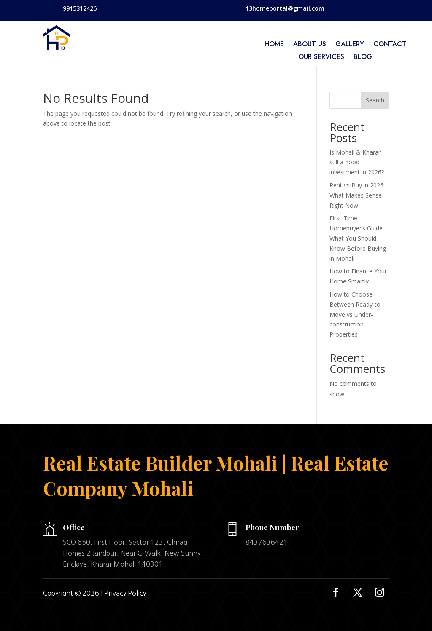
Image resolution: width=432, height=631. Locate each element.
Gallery (349, 45)
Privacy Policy (125, 593)
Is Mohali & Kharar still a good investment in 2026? (356, 162)
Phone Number (272, 527)
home (274, 45)
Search (375, 100)
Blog (363, 57)
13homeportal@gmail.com (285, 8)
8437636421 (267, 542)
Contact (389, 45)
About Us (309, 45)
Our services (321, 57)
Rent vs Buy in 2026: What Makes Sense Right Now (357, 195)
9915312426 (80, 8)
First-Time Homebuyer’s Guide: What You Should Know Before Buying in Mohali (357, 238)
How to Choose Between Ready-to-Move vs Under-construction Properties (356, 314)
